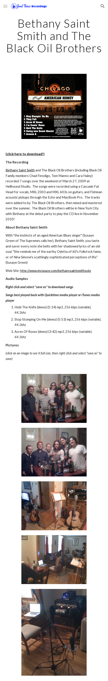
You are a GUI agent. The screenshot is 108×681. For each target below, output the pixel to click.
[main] (54, 35)
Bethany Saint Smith (20, 170)
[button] (5, 6)
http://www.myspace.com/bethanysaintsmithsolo (55, 271)
